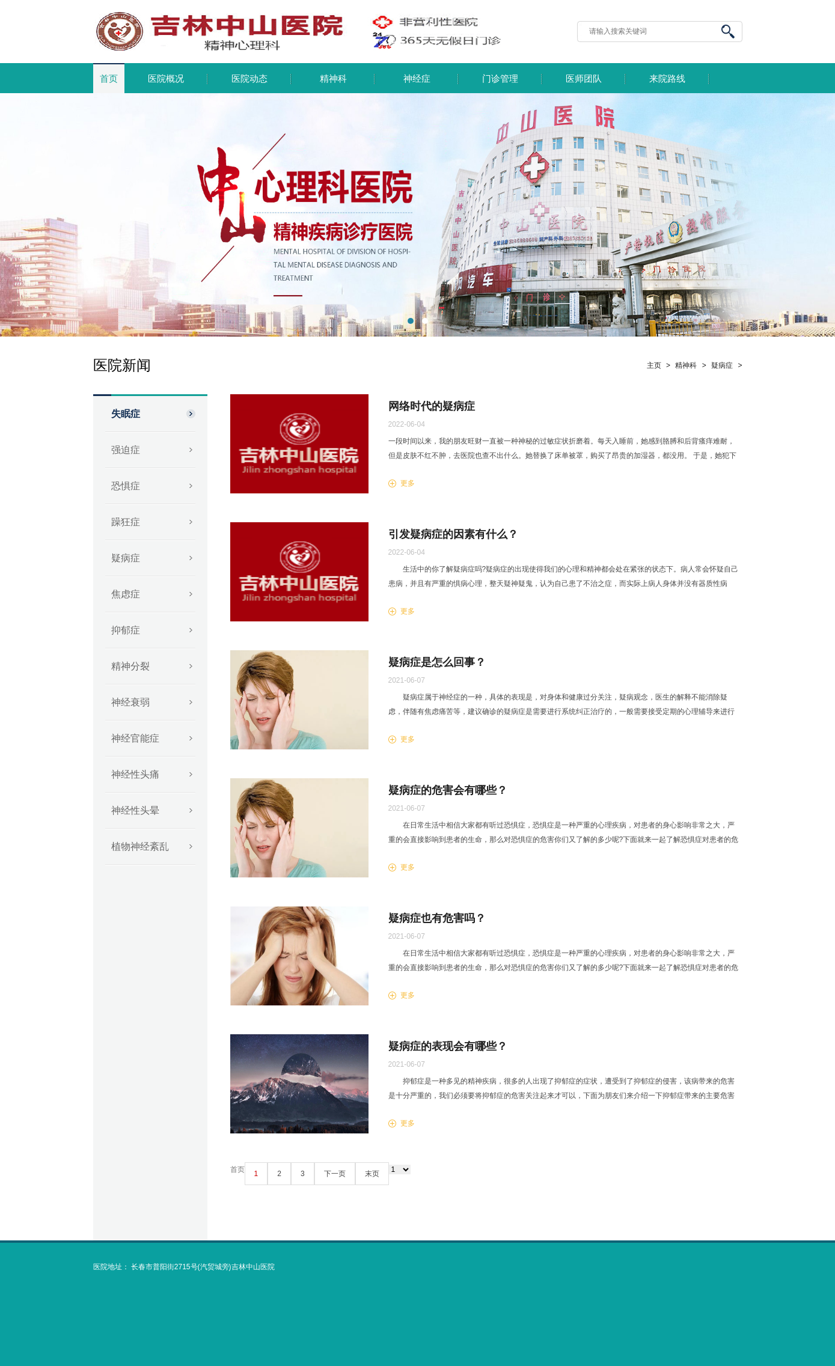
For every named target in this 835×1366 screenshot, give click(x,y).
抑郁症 (125, 630)
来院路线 (667, 79)
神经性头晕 (135, 810)
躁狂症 (125, 522)
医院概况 (166, 79)
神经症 (416, 79)
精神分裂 (130, 666)
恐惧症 (125, 486)
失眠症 (125, 414)
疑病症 (125, 558)
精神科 (333, 79)
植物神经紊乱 (140, 846)
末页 (372, 1173)
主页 (654, 365)
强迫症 (125, 450)
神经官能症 (135, 738)
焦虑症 (125, 594)
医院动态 (249, 79)
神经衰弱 (130, 702)
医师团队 (584, 79)
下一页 (335, 1173)
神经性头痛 (135, 774)
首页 (109, 79)
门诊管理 (500, 79)
